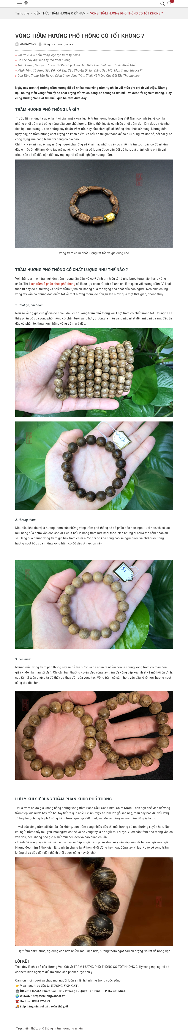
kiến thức (31, 1028)
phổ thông (46, 1028)
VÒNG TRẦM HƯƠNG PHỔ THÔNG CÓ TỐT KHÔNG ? (79, 36)
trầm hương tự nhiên (68, 1028)
